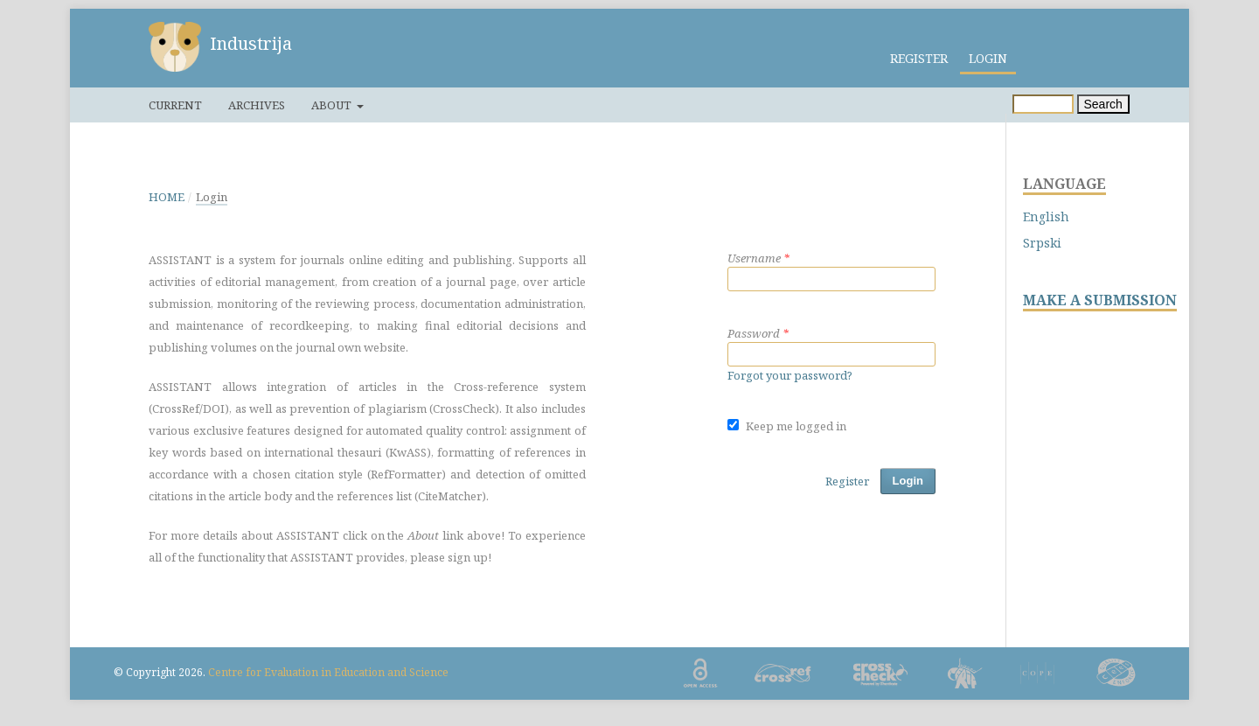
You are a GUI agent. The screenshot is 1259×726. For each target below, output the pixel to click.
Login (988, 58)
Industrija (251, 43)
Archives (256, 105)
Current (175, 105)
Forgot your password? (789, 375)
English (1046, 216)
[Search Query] (1043, 104)
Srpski (1042, 242)
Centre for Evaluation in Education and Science (328, 672)
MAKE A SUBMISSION (1100, 300)
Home (166, 197)
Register (919, 58)
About (332, 105)
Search (1103, 104)
